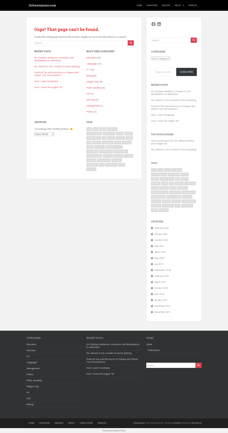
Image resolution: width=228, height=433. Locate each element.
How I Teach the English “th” (48, 87)
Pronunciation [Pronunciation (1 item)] (121, 151)
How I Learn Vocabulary (46, 81)
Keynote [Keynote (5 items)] (96, 142)
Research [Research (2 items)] (108, 155)
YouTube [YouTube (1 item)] (91, 169)
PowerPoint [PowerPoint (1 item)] (92, 151)
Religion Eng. (92, 81)
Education (91, 57)
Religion (166, 5)
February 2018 (161, 276)
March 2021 (160, 252)
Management (93, 105)
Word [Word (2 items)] (121, 164)
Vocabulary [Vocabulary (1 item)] (111, 164)
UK (27, 392)
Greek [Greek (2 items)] (129, 138)
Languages (152, 5)
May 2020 (159, 258)
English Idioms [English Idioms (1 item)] (93, 138)
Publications (154, 350)
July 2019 (158, 264)
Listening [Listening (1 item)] (127, 142)
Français (193, 5)
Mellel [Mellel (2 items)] (89, 147)
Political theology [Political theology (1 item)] (113, 147)
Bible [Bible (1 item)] (102, 129)
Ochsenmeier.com (42, 5)
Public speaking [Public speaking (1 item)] (94, 155)
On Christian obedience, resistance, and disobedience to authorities (54, 59)
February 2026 (161, 228)
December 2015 (162, 306)
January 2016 (160, 300)
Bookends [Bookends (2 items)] (112, 129)
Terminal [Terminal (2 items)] (91, 160)
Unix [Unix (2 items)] (102, 164)
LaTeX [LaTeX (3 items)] (117, 142)
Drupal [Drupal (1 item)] (120, 133)
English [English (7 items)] (129, 133)
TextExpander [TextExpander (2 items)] (104, 160)
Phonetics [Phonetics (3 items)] (99, 147)
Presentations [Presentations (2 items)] (106, 151)
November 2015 (162, 312)
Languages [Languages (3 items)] (107, 142)
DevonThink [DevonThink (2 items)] (109, 133)
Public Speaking (94, 87)
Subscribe (186, 72)
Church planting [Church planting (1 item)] (94, 133)
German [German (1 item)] (120, 138)
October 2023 (161, 240)
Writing (89, 75)
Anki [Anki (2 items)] (96, 129)
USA (88, 93)
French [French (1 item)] (111, 138)
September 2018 (162, 270)
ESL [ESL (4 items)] (104, 138)
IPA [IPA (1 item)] (88, 142)
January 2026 (160, 234)
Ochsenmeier (139, 423)
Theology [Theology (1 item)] (117, 160)
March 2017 (160, 282)
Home (139, 5)
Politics (89, 111)
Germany (90, 99)
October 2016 (161, 288)
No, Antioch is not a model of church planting (56, 66)
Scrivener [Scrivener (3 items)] (118, 155)
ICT (88, 69)
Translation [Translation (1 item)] (92, 164)
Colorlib (177, 423)
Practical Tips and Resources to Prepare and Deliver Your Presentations (56, 74)
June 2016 (159, 294)
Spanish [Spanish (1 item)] (128, 155)
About (178, 5)
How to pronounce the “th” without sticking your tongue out (172, 142)
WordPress (197, 423)
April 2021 (159, 246)
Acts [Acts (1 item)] (89, 129)
